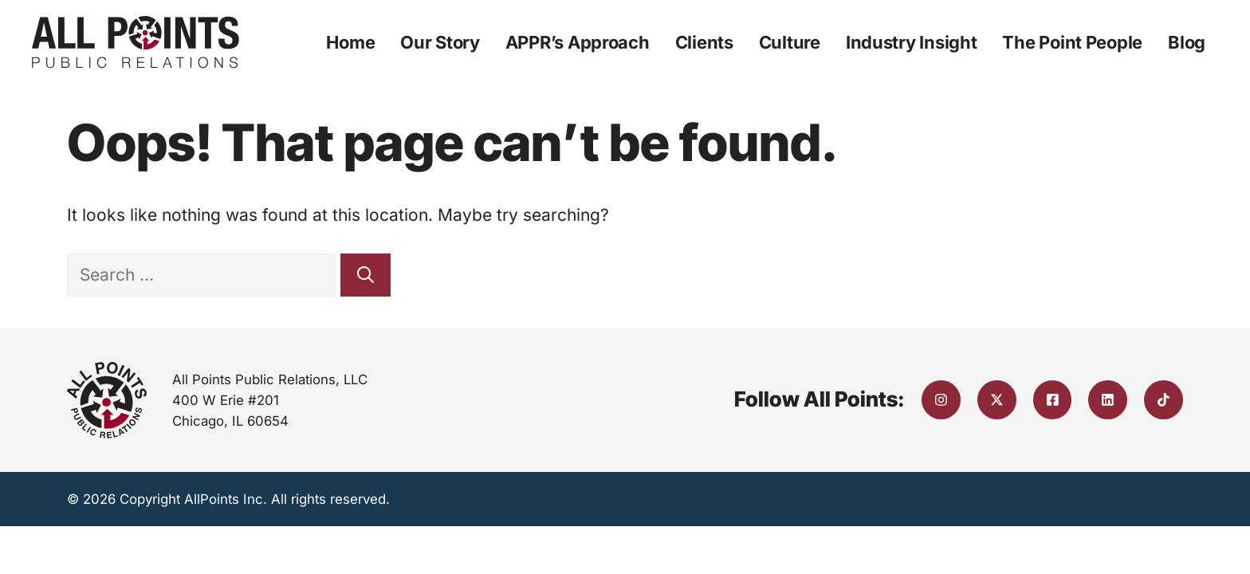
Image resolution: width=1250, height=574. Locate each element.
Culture (789, 42)
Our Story (440, 42)
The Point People (1072, 42)
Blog (1186, 42)
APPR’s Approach (577, 42)
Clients (704, 42)
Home (350, 42)
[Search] (365, 275)
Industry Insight (911, 42)
